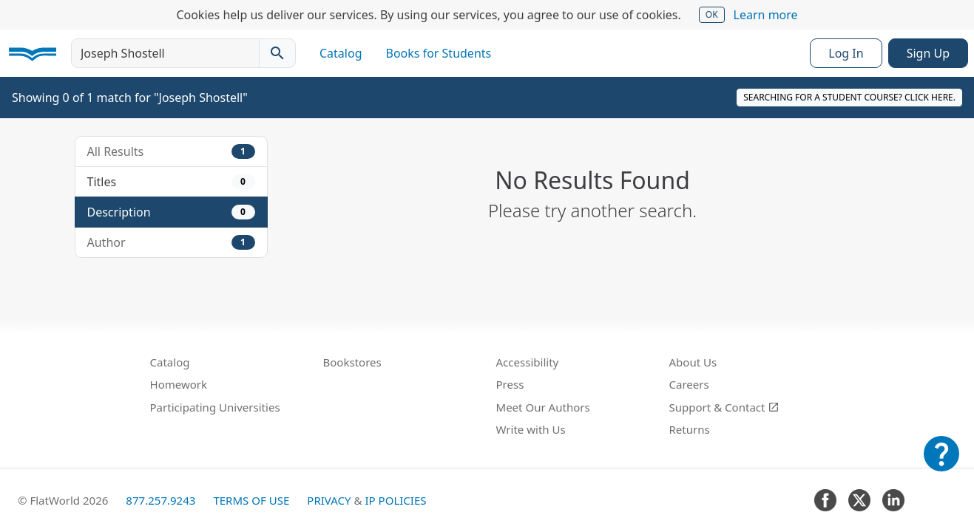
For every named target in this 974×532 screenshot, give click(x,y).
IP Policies (395, 500)
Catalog (340, 53)
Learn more (766, 15)
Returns (689, 429)
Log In (845, 53)
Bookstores (352, 362)
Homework (179, 384)
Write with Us (531, 429)
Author (171, 242)
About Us (693, 362)
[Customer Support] (941, 464)
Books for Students (439, 53)
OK (712, 14)
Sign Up (928, 53)
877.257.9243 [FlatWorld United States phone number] (160, 500)
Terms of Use (251, 500)
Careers (689, 384)
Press (510, 384)
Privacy (329, 500)
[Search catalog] (277, 53)
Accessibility (527, 362)
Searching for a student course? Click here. (849, 97)
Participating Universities (215, 407)
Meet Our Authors (543, 407)
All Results (171, 151)
